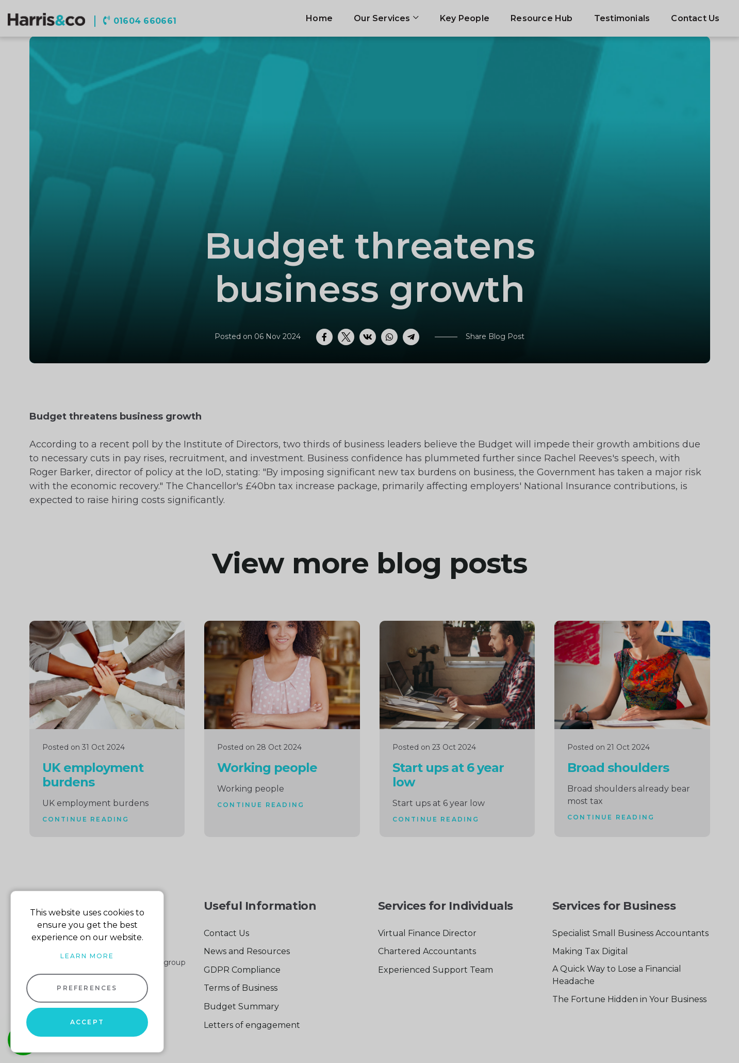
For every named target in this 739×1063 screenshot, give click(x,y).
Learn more (87, 956)
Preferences (87, 988)
